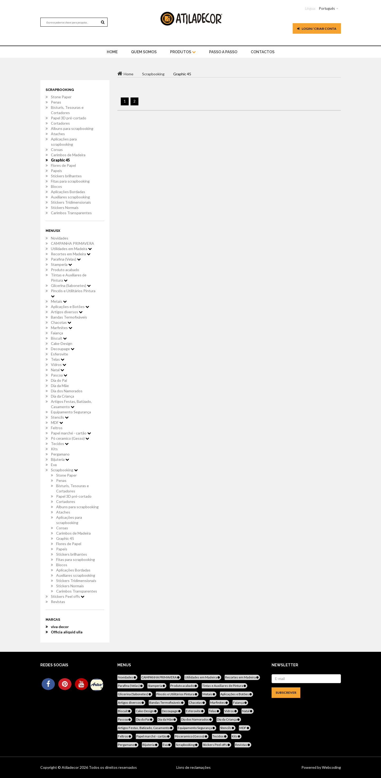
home (112, 52)
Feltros (56, 427)
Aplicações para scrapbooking (64, 141)
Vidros (58, 364)
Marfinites (61, 327)
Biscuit (59, 338)
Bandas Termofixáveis (69, 317)
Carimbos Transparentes (71, 213)
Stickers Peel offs (67, 596)
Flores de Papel (63, 165)
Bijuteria (60, 459)
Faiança (57, 333)
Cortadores (60, 123)
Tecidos (60, 443)
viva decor (60, 626)
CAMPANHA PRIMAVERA (72, 243)
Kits (54, 449)
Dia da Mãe (60, 385)
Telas (57, 359)
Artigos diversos (67, 312)
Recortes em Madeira (70, 254)
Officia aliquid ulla (67, 632)
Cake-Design (61, 343)
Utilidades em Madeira (71, 248)
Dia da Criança (62, 396)
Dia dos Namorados (67, 391)
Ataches (58, 133)
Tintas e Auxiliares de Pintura (68, 277)
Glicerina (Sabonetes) (71, 285)
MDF (57, 422)
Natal (57, 370)
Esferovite (59, 354)
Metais (59, 301)
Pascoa (59, 375)
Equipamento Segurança (71, 412)
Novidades (59, 238)
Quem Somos (144, 52)
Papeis (56, 170)
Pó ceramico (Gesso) (70, 438)
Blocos (56, 186)
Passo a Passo (223, 52)
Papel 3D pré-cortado (68, 118)
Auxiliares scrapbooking (70, 197)
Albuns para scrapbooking (72, 128)
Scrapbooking (64, 470)
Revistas (58, 601)
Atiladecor (71, 767)
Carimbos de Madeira (68, 155)
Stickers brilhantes (66, 176)
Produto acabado (65, 269)
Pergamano (60, 454)
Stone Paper (61, 97)
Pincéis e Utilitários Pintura (73, 293)
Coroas (57, 149)
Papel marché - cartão (71, 433)
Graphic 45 (60, 160)
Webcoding (331, 767)
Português (327, 8)
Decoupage (62, 348)
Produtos (183, 52)
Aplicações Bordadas (68, 191)
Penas (56, 102)
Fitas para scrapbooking (70, 181)
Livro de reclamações (193, 767)
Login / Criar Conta (316, 29)
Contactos (262, 52)
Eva (54, 464)
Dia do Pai (59, 380)
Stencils (60, 417)
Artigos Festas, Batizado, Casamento (71, 404)
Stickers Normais (65, 207)
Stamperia (61, 264)
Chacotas (61, 322)
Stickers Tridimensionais (71, 202)
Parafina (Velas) (66, 259)
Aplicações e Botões (70, 306)
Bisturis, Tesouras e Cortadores (67, 110)
